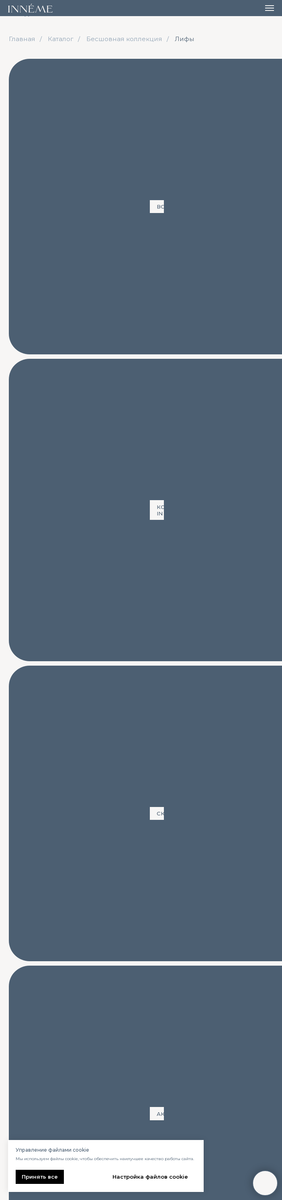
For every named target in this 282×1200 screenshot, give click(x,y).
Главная (22, 39)
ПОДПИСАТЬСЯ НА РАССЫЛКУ (205, 1155)
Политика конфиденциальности (228, 1034)
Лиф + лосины (186, 92)
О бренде (132, 1022)
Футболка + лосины (50, 112)
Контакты (210, 982)
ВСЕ (23, 66)
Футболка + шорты (110, 92)
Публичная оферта (221, 1049)
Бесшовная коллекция (124, 39)
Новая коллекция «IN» (54, 1010)
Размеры (131, 1010)
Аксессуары (183, 66)
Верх (24, 1034)
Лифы (184, 39)
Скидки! (129, 66)
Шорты (209, 112)
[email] (205, 1127)
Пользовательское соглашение (221, 1065)
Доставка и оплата (147, 997)
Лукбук (128, 1034)
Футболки (160, 112)
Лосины (30, 131)
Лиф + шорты (38, 92)
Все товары (35, 997)
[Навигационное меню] (269, 8)
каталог (32, 982)
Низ (23, 1046)
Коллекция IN (72, 66)
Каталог (61, 39)
